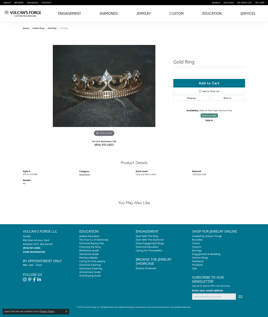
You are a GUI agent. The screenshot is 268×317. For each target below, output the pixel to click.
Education (212, 13)
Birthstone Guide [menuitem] (89, 250)
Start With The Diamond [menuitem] (149, 239)
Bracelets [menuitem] (197, 239)
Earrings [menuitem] (197, 250)
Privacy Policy (46, 311)
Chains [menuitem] (196, 243)
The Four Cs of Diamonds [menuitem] (93, 239)
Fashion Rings (38, 28)
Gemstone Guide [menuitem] (89, 254)
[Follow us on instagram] (24, 280)
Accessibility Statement (181, 307)
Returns (228, 98)
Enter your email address (207, 290)
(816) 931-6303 (104, 144)
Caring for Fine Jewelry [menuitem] (92, 261)
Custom (177, 13)
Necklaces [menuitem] (198, 261)
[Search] (216, 2)
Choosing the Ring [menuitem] (89, 246)
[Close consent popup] (66, 312)
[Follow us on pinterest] (29, 280)
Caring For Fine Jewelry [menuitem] (149, 250)
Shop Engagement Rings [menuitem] (150, 243)
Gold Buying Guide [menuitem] (90, 275)
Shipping (191, 98)
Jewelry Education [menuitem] (89, 236)
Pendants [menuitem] (197, 264)
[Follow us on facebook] (34, 280)
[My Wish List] (244, 2)
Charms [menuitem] (196, 246)
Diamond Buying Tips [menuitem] (91, 243)
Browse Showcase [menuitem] (146, 268)
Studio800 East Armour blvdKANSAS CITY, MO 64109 (37, 243)
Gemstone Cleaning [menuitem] (90, 268)
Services (247, 13)
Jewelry (143, 13)
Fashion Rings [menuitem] (200, 257)
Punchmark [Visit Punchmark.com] (164, 307)
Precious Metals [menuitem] (88, 257)
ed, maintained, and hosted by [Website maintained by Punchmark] (145, 307)
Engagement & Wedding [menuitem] (206, 254)
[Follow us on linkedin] (39, 280)
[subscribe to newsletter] (240, 296)
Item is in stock (209, 115)
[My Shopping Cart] (260, 2)
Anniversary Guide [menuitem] (89, 272)
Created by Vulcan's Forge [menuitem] (207, 236)
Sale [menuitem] (194, 268)
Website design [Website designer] (125, 307)
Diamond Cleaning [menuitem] (90, 264)
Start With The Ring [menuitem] (147, 236)
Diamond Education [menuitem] (147, 246)
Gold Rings (52, 28)
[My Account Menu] (229, 2)
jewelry (26, 28)
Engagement (69, 13)
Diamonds (109, 13)
